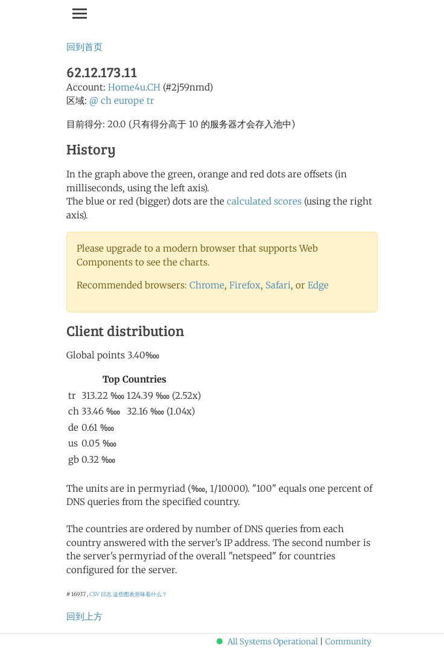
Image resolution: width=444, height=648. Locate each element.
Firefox (245, 285)
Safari (278, 285)
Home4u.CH (134, 87)
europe (129, 100)
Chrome (206, 285)
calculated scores (264, 201)
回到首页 (84, 46)
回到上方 (84, 616)
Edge (318, 285)
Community (348, 642)
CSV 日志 (100, 594)
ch (106, 100)
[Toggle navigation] (79, 13)
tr (150, 100)
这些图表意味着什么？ (140, 594)
